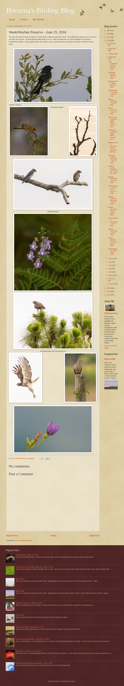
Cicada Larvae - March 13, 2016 (27, 555)
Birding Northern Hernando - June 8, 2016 (112, 200)
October (112, 54)
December (112, 43)
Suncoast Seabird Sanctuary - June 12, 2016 (112, 159)
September (112, 57)
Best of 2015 (20, 579)
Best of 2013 (20, 615)
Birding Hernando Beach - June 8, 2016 (112, 211)
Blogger (72, 681)
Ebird (50, 39)
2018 (109, 34)
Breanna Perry (112, 313)
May (110, 268)
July (110, 262)
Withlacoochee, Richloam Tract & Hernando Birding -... (113, 147)
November (112, 48)
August (111, 258)
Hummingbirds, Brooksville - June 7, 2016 (113, 222)
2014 (109, 291)
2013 (109, 295)
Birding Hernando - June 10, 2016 (112, 179)
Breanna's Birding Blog (40, 10)
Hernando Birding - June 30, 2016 (112, 75)
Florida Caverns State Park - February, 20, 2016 (32, 639)
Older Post (94, 535)
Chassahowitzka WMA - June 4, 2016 (113, 251)
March (111, 275)
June (110, 265)
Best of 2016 (109, 359)
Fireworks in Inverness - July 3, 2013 (28, 651)
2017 (109, 37)
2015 (109, 288)
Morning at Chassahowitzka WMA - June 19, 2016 (112, 134)
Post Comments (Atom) (24, 540)
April (110, 272)
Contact (24, 19)
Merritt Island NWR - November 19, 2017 (30, 627)
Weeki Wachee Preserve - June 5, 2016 (112, 241)
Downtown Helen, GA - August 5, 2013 (29, 603)
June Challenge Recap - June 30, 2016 (112, 65)
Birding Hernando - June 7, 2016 (112, 231)
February (112, 278)
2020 (109, 30)
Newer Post (12, 535)
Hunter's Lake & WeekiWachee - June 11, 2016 (112, 169)
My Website (38, 19)
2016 (109, 40)
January (112, 284)
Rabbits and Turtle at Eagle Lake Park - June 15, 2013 (34, 567)
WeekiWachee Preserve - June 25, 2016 (113, 93)
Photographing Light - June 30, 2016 (113, 84)
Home (12, 19)
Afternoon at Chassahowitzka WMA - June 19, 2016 (112, 121)
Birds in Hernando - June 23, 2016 (112, 111)
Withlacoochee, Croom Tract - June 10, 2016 (113, 189)
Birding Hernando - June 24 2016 (112, 102)
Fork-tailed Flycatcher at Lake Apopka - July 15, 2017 (34, 663)
